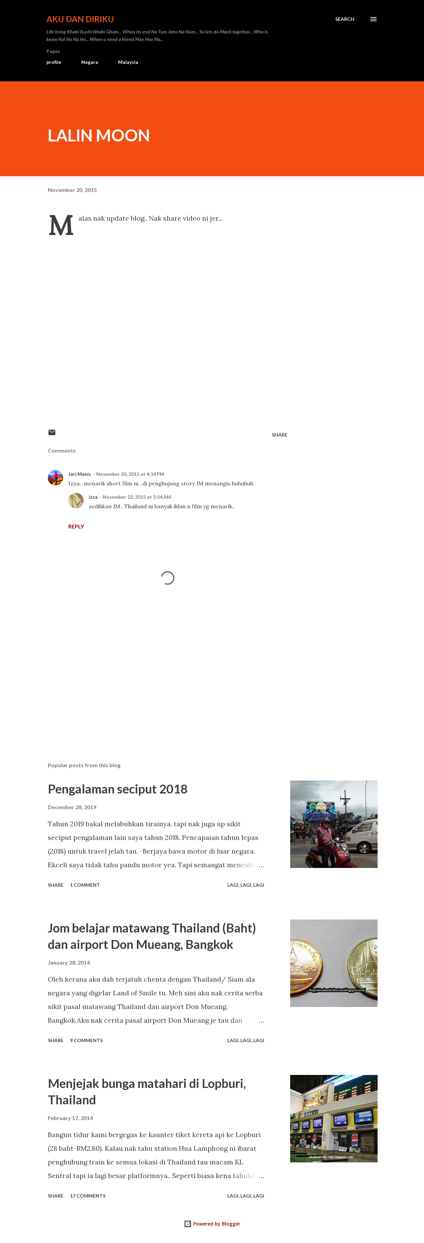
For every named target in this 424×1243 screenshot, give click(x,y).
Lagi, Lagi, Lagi (245, 885)
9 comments (86, 1040)
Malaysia (128, 62)
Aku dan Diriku (80, 19)
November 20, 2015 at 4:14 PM (130, 474)
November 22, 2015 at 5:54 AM (137, 497)
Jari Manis (79, 474)
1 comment (85, 885)
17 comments (87, 1196)
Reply (76, 526)
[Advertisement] (163, 676)
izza (93, 497)
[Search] (344, 19)
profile (53, 62)
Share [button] (279, 435)
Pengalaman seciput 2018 (118, 788)
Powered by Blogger (212, 1223)
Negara (89, 62)
